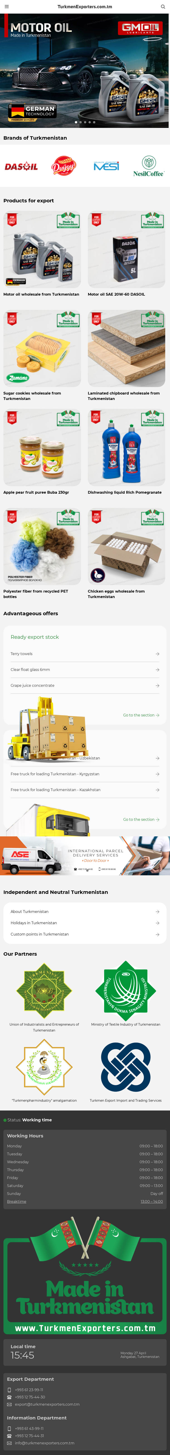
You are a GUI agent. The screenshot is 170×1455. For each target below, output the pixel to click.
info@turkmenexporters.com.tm (40, 1443)
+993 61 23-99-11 (25, 1390)
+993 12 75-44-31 (25, 1436)
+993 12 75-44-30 (26, 1397)
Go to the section (139, 715)
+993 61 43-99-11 (25, 1428)
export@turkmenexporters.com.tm (43, 1404)
